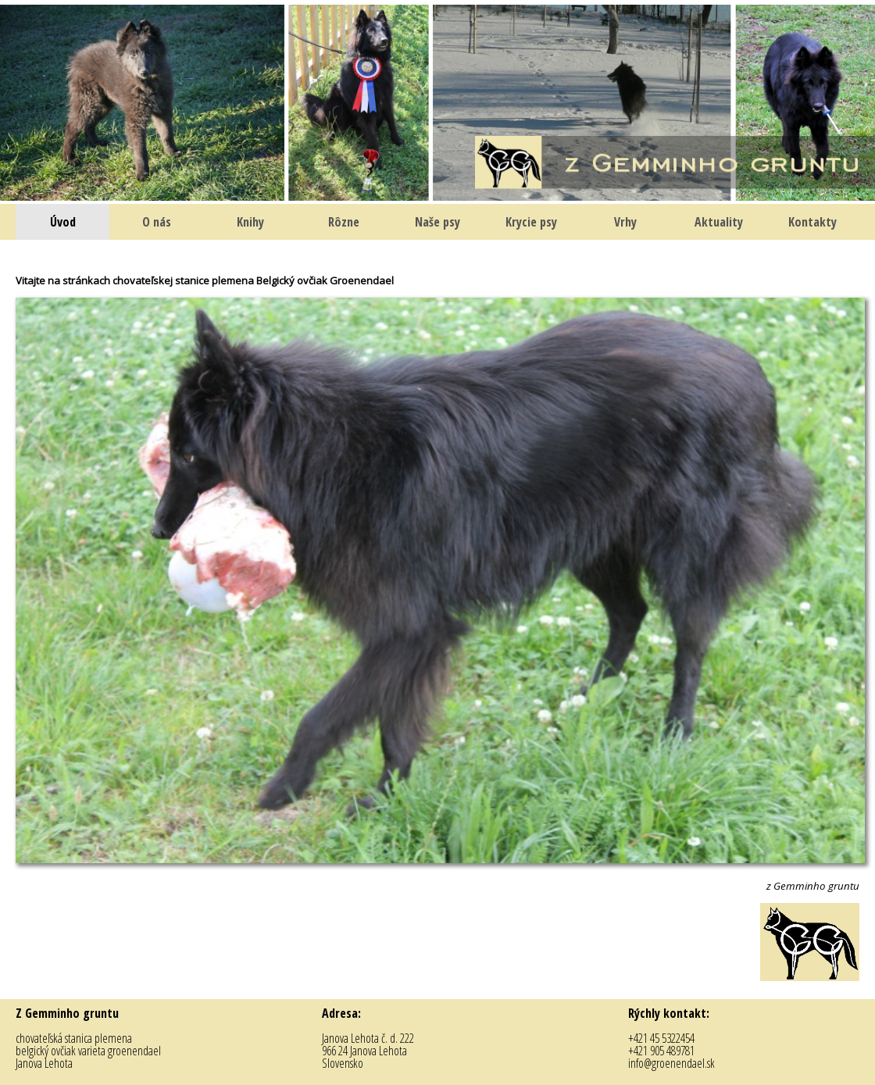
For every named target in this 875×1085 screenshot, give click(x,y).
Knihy (250, 221)
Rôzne (343, 221)
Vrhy (625, 221)
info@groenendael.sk (671, 1063)
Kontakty (812, 221)
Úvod (63, 221)
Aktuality (719, 221)
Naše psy (437, 221)
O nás (156, 221)
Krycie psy (531, 221)
